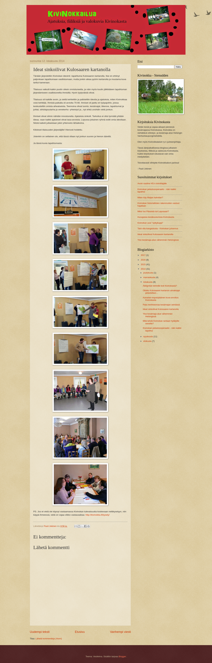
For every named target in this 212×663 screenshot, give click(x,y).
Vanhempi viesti (120, 632)
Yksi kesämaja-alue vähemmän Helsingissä (158, 240)
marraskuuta (149, 277)
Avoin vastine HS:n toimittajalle (152, 183)
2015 (143, 264)
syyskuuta (148, 336)
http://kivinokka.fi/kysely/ (98, 515)
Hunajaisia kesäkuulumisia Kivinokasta (155, 217)
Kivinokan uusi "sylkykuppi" (150, 223)
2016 (143, 260)
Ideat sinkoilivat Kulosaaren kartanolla (155, 234)
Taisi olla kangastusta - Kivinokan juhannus (157, 228)
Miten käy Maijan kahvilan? (150, 197)
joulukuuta (148, 272)
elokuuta (147, 341)
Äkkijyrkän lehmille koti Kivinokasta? (160, 286)
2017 (143, 255)
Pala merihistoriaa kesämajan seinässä (161, 304)
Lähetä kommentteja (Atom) (49, 638)
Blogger (122, 656)
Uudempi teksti (40, 632)
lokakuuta (148, 282)
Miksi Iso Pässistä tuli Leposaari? (153, 211)
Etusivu (80, 632)
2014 (143, 269)
